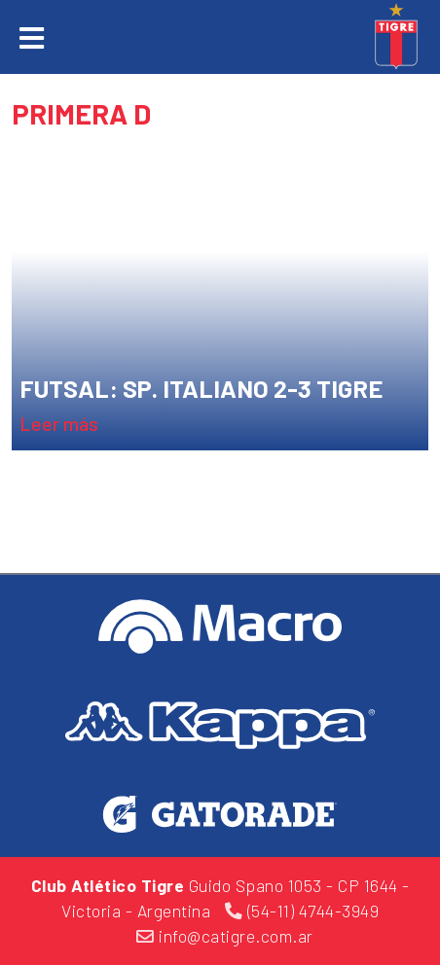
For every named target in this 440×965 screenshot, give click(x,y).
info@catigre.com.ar (224, 936)
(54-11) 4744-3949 (302, 910)
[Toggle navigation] (31, 38)
